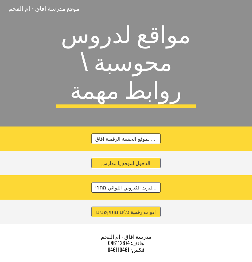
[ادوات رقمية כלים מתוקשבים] (126, 212)
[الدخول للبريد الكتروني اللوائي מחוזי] (126, 187)
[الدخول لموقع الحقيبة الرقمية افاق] (126, 139)
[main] (126, 63)
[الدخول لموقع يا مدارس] (126, 163)
